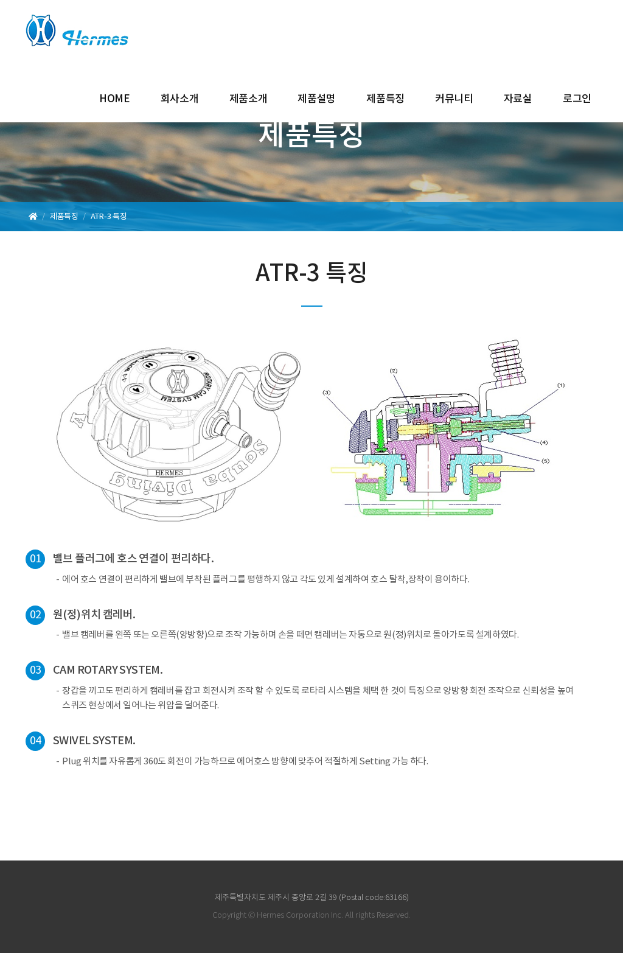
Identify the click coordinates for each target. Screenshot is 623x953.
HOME (114, 99)
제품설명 (317, 99)
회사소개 (180, 99)
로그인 (577, 99)
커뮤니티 (454, 99)
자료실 (518, 99)
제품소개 (248, 99)
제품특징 (385, 99)
